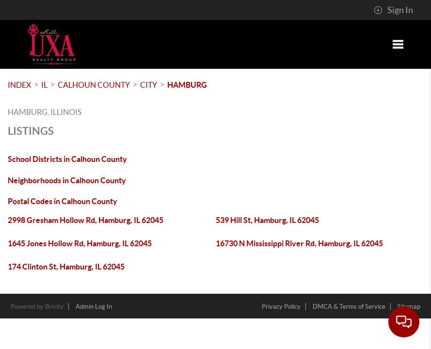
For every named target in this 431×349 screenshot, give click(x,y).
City (148, 84)
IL (44, 84)
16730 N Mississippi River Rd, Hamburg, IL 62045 (299, 243)
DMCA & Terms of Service (349, 306)
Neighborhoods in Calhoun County (67, 180)
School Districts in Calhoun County (67, 159)
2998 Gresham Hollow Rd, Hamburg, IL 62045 (85, 220)
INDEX (19, 84)
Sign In (393, 10)
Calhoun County (94, 84)
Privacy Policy (281, 306)
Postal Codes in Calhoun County (62, 201)
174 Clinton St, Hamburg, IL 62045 (66, 266)
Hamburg (187, 84)
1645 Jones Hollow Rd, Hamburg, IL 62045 (80, 243)
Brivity (54, 306)
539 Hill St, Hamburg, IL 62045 (267, 220)
